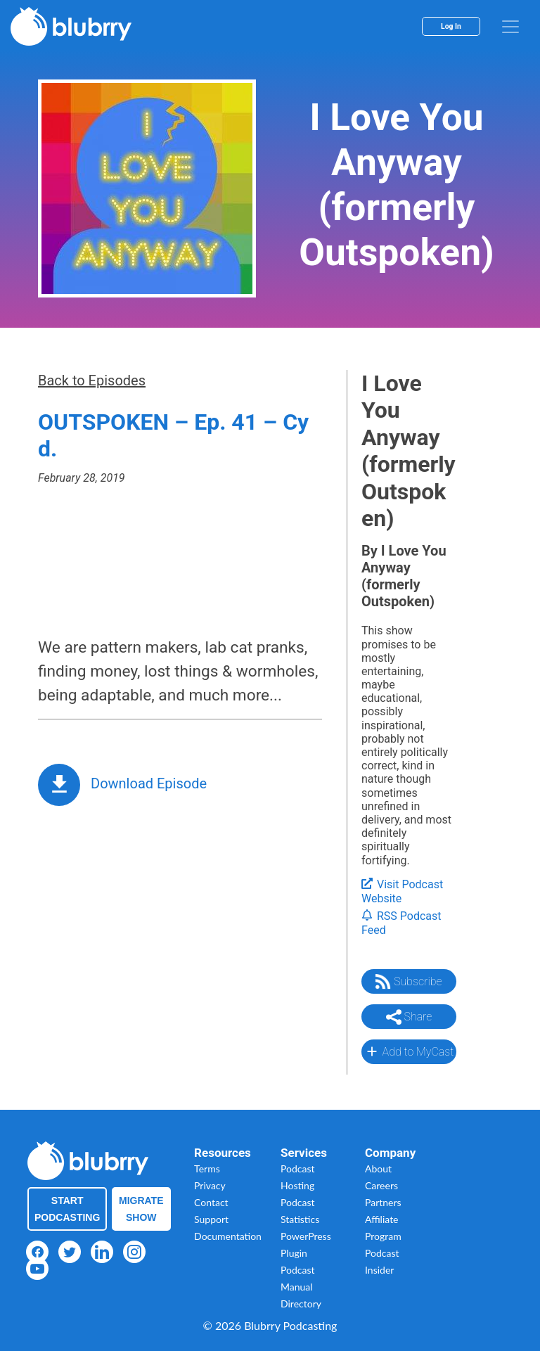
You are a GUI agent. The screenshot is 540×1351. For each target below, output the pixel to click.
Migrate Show (141, 1209)
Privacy (210, 1185)
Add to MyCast (409, 1051)
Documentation (228, 1236)
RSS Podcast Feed (401, 923)
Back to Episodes (92, 380)
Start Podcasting (67, 1209)
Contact (211, 1202)
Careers (381, 1185)
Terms (207, 1168)
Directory (301, 1304)
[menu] (510, 26)
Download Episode (149, 783)
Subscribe (408, 982)
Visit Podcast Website (402, 892)
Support (211, 1219)
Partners (383, 1202)
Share (409, 1017)
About (378, 1168)
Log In (451, 26)
